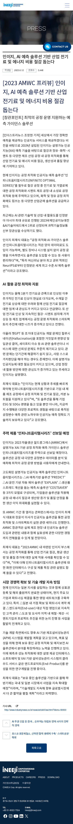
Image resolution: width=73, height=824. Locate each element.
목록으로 (36, 748)
